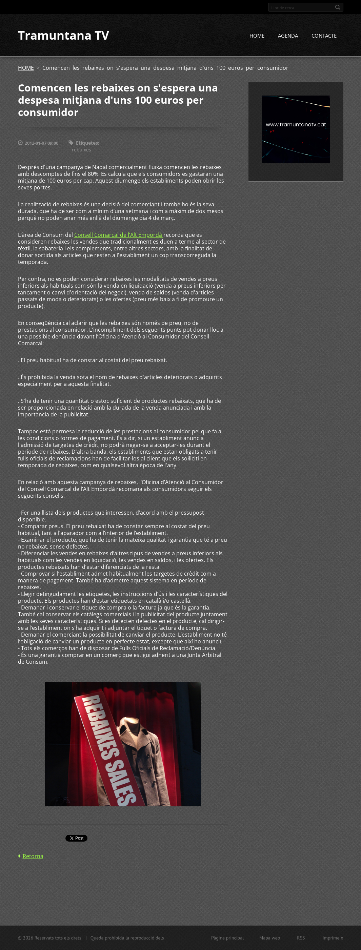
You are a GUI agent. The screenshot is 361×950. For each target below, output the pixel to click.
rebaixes (81, 150)
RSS (301, 938)
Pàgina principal (227, 938)
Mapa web (269, 938)
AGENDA (288, 36)
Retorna (33, 857)
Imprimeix (333, 938)
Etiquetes (87, 143)
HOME (256, 36)
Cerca (337, 7)
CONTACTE (324, 36)
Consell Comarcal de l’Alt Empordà (118, 235)
